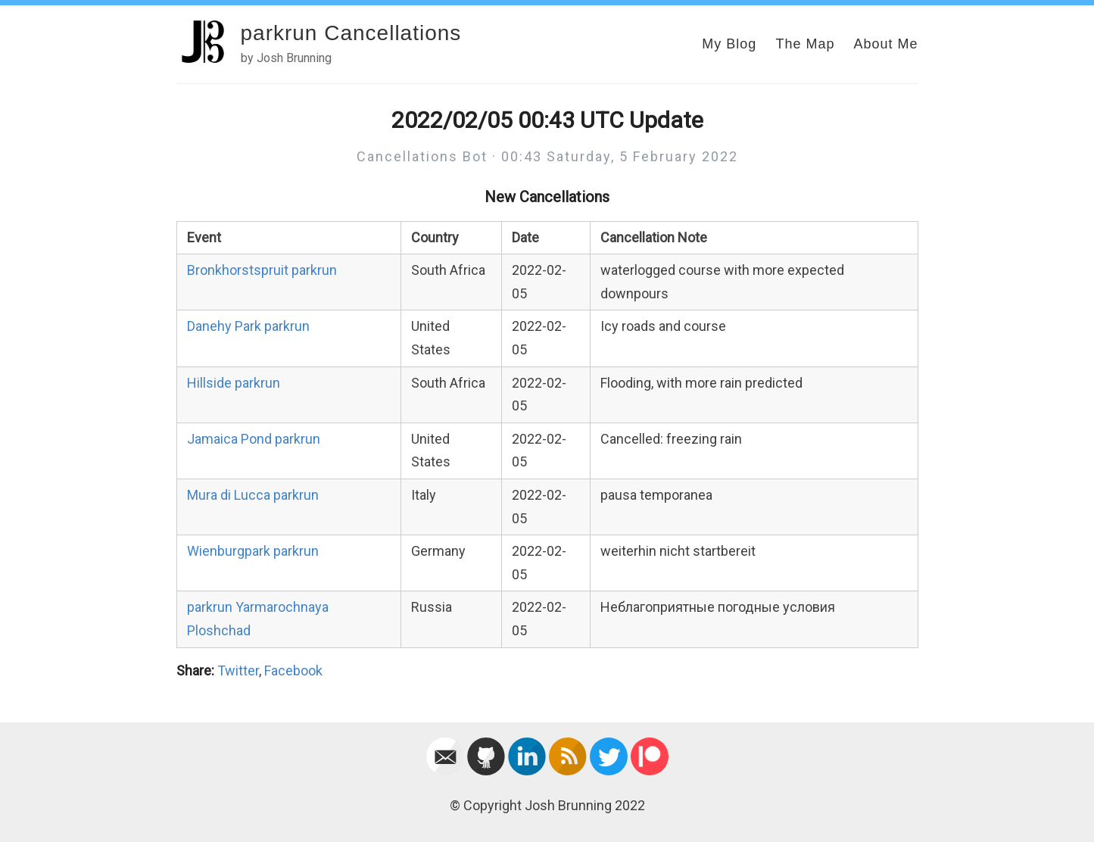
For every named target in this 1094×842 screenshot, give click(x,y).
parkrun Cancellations (351, 33)
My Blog (729, 43)
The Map (804, 43)
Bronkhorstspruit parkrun (262, 270)
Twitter (238, 670)
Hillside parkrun (233, 383)
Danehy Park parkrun (248, 326)
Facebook (293, 670)
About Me (885, 43)
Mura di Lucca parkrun (253, 495)
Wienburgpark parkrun (253, 551)
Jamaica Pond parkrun (253, 439)
